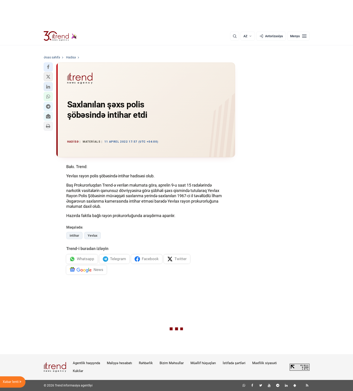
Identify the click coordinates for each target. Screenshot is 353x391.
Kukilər (78, 371)
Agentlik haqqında (86, 363)
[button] (48, 67)
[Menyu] (298, 36)
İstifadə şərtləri (234, 363)
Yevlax (92, 235)
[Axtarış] (234, 36)
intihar (74, 235)
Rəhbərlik (146, 363)
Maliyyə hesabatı (119, 363)
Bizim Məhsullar (172, 363)
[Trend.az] (60, 36)
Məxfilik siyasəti (264, 363)
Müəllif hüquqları (203, 363)
